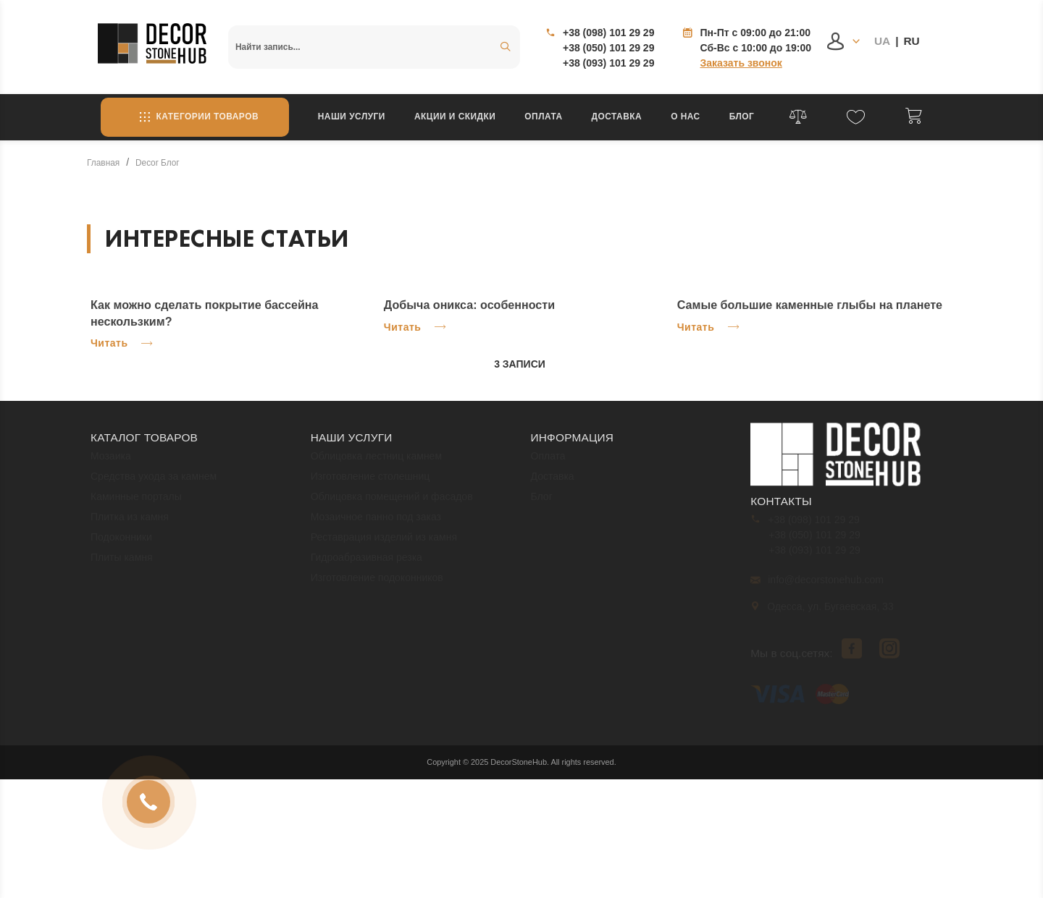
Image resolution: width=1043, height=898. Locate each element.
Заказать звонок (741, 63)
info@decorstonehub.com (817, 586)
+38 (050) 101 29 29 (609, 48)
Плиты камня (122, 563)
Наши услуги (351, 116)
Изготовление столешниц (370, 482)
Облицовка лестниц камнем (376, 462)
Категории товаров (194, 117)
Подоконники (121, 543)
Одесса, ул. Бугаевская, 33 (822, 613)
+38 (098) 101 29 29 (609, 32)
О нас (685, 116)
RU (911, 41)
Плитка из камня (130, 523)
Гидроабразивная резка (366, 563)
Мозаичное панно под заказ (376, 523)
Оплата (543, 116)
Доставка (617, 116)
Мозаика (111, 462)
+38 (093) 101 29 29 (609, 63)
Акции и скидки (454, 116)
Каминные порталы (136, 503)
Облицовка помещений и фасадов (392, 503)
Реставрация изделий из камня (384, 543)
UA (882, 41)
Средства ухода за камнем (154, 482)
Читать (122, 343)
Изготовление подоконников (377, 584)
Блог (742, 116)
